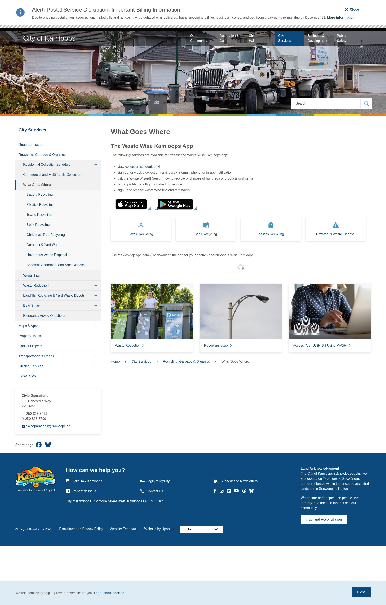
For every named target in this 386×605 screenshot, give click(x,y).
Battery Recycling (40, 194)
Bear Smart (31, 305)
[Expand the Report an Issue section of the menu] (96, 145)
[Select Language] (201, 529)
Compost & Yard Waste (44, 245)
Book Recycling (38, 224)
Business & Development (317, 38)
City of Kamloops (49, 38)
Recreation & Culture (229, 38)
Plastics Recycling (40, 204)
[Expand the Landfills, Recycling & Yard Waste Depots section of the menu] (96, 295)
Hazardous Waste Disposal (47, 255)
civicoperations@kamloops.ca (48, 426)
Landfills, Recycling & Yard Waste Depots (54, 295)
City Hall (252, 38)
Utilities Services (31, 366)
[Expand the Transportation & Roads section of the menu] (96, 356)
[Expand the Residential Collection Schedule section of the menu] (96, 165)
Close (361, 592)
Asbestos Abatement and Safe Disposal (56, 265)
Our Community (198, 38)
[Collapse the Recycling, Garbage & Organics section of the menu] (96, 155)
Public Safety (342, 38)
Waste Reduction (36, 285)
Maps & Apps (28, 326)
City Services (284, 38)
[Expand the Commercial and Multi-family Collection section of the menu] (96, 175)
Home (115, 361)
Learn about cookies (109, 593)
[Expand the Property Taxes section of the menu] (96, 336)
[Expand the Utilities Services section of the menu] (96, 366)
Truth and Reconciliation (324, 519)
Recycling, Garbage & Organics (42, 154)
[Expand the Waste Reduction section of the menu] (96, 285)
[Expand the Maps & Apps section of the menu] (96, 326)
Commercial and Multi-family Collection (52, 174)
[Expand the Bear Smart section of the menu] (96, 305)
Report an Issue (30, 144)
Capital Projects (30, 346)
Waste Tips (31, 275)
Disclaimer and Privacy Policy (81, 529)
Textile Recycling (39, 214)
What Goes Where (37, 184)
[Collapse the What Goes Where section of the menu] (96, 185)
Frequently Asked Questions (44, 315)
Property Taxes (30, 336)
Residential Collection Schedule (46, 164)
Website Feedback (123, 529)
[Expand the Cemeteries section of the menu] (96, 376)
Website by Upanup (158, 529)
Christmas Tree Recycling (46, 235)
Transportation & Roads (36, 356)
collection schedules (140, 166)
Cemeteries (27, 376)
